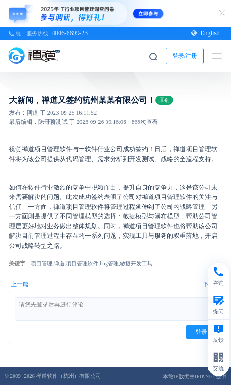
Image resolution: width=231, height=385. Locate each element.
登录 (201, 332)
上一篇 (19, 284)
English (205, 33)
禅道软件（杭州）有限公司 (68, 376)
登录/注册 (185, 55)
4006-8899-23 (70, 33)
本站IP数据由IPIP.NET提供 (194, 376)
